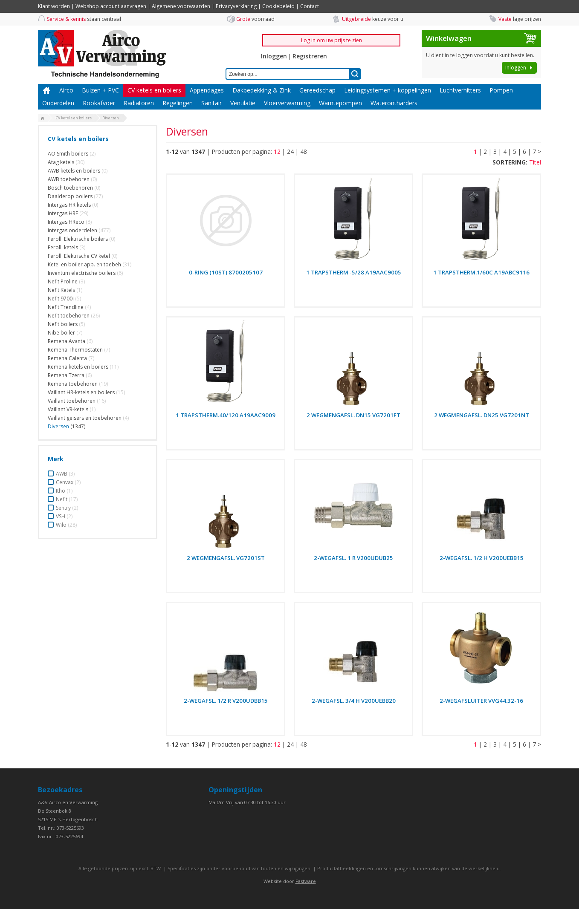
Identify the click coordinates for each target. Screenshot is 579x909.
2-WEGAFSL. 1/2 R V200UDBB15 (226, 700)
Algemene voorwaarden (181, 6)
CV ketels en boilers (154, 90)
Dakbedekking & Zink (261, 90)
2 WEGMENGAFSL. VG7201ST (226, 558)
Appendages (207, 90)
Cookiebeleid (278, 6)
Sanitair (211, 103)
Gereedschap (317, 90)
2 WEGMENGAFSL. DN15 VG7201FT (353, 415)
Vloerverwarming (287, 103)
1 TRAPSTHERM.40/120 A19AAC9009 (225, 415)
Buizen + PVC (100, 90)
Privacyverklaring (236, 6)
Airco (66, 90)
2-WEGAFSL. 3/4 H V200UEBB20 (354, 700)
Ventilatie (242, 103)
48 (303, 151)
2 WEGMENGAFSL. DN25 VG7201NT (481, 415)
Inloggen (274, 56)
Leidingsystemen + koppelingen (387, 90)
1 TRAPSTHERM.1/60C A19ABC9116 (481, 272)
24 (290, 151)
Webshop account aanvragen (110, 6)
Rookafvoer (99, 103)
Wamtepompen (340, 103)
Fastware (305, 881)
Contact (309, 6)
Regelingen (177, 103)
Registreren (309, 56)
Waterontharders (394, 103)
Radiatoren (139, 103)
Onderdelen (58, 103)
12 (277, 151)
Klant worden (54, 6)
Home (46, 90)
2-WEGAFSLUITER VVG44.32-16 (481, 700)
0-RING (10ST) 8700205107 (226, 272)
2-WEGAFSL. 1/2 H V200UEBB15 (482, 558)
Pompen (501, 90)
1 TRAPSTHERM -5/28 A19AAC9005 (353, 272)
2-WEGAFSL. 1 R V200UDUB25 (353, 558)
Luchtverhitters (460, 90)
